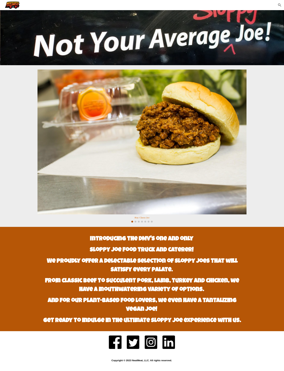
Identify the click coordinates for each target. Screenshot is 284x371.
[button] (279, 5)
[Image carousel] (142, 146)
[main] (142, 279)
